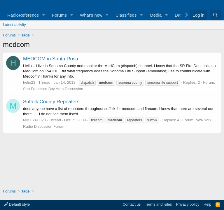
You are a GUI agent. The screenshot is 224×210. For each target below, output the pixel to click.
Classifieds (126, 15)
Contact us (132, 204)
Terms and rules (158, 204)
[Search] (215, 15)
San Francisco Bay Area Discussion (53, 89)
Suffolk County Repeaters (51, 101)
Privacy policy (187, 204)
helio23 (29, 82)
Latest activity (14, 24)
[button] (43, 15)
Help (207, 204)
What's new (91, 15)
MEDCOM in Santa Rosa (50, 59)
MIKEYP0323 (34, 120)
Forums (59, 15)
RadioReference (23, 15)
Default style (17, 204)
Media (156, 15)
